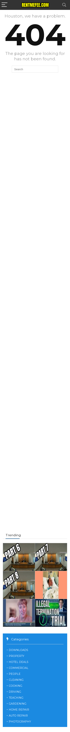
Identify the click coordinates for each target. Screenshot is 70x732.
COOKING (15, 685)
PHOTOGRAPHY (20, 721)
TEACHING (16, 697)
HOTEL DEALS (18, 662)
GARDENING (17, 703)
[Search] (64, 5)
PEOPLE (15, 674)
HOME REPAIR (19, 709)
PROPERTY (16, 656)
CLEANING (16, 680)
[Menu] (4, 5)
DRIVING (15, 691)
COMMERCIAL (18, 668)
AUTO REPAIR (18, 715)
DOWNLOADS (18, 650)
